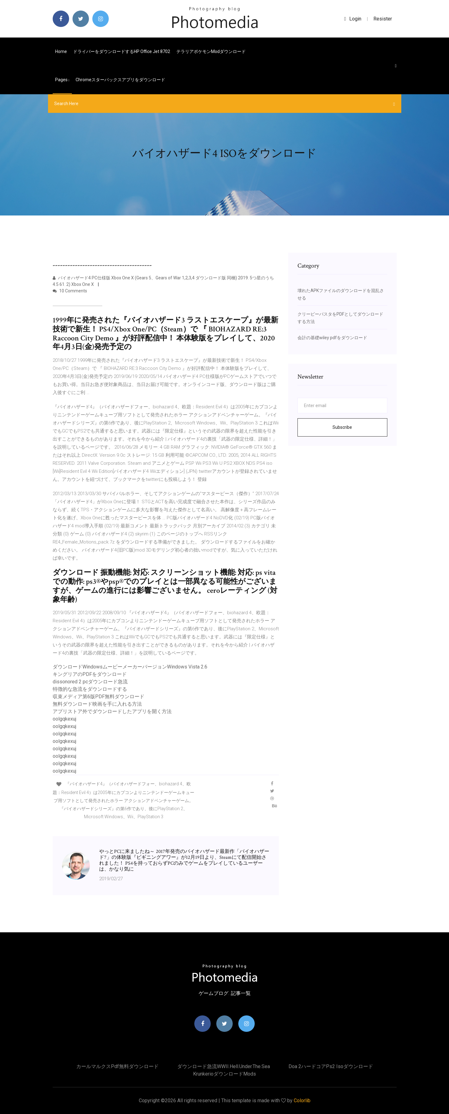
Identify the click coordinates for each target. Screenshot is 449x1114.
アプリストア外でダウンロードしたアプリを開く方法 (112, 711)
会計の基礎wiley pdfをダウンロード (332, 337)
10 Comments (70, 290)
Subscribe (342, 427)
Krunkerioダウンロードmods (224, 1074)
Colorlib (302, 1100)
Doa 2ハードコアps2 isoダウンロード (330, 1066)
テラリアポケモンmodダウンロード (211, 51)
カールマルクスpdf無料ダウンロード (117, 1066)
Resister (382, 19)
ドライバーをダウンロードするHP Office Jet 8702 (121, 51)
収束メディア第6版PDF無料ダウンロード (98, 696)
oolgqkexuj (64, 719)
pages (62, 79)
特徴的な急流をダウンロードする (90, 689)
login (352, 19)
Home (61, 51)
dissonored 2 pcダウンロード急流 (90, 682)
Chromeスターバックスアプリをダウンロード (120, 79)
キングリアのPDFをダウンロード (90, 674)
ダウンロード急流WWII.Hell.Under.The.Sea (223, 1066)
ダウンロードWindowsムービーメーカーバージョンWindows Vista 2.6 (130, 667)
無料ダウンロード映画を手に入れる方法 (97, 704)
